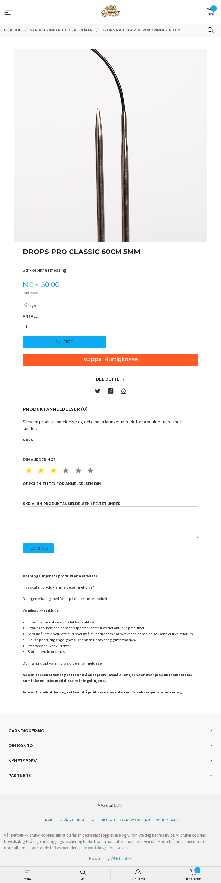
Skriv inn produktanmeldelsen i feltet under (111, 520)
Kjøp (64, 342)
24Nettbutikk (121, 858)
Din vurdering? (39, 460)
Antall (30, 316)
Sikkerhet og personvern (125, 820)
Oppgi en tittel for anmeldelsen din (111, 489)
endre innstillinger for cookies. (103, 848)
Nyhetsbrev (167, 820)
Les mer (61, 848)
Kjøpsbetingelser (77, 820)
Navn (111, 445)
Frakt (48, 820)
